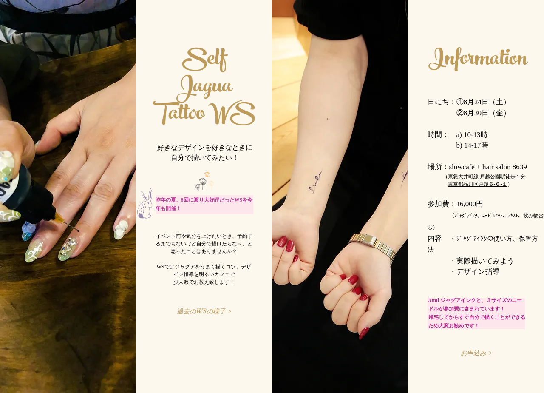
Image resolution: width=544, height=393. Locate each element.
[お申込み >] (476, 352)
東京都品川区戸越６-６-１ (477, 184)
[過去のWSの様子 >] (204, 310)
